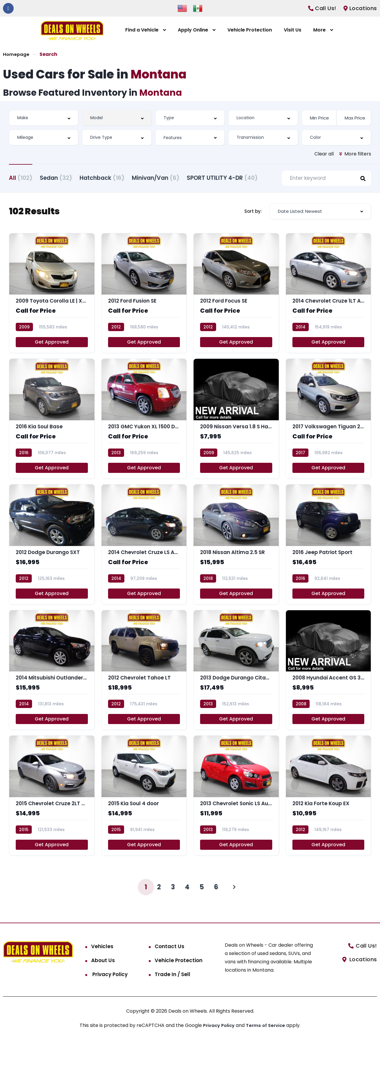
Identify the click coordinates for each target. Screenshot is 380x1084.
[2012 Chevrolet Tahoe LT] (144, 709)
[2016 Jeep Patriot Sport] (328, 581)
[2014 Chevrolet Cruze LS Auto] (144, 581)
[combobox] (43, 118)
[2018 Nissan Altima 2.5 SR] (236, 581)
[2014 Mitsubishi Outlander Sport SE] (51, 709)
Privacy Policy (109, 1016)
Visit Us (292, 29)
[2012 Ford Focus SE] (236, 324)
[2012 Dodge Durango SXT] (51, 581)
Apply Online (193, 29)
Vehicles (102, 988)
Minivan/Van (178, 177)
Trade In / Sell (172, 1016)
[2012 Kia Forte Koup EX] (328, 837)
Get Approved (52, 374)
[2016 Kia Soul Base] (51, 452)
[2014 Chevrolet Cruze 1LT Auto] (328, 324)
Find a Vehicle (142, 29)
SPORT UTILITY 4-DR (44, 206)
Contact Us (169, 988)
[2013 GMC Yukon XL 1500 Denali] (144, 452)
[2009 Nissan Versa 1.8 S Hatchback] (236, 452)
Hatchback (116, 177)
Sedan (63, 177)
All (20, 177)
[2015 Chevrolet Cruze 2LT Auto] (51, 837)
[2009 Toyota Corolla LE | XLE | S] (51, 324)
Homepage (16, 54)
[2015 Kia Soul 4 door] (144, 837)
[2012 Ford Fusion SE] (144, 324)
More (319, 29)
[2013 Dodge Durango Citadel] (236, 709)
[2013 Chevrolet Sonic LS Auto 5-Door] (236, 837)
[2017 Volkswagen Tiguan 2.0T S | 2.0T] (328, 452)
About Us (103, 1002)
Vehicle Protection (249, 29)
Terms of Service (267, 1067)
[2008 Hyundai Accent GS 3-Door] (328, 709)
